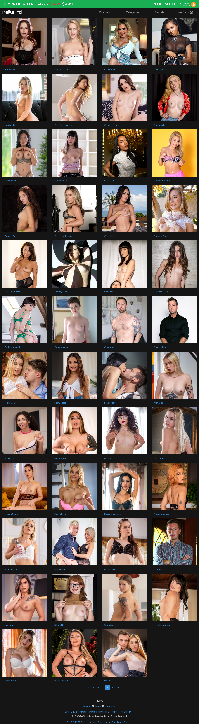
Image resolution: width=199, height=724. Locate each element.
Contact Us (110, 705)
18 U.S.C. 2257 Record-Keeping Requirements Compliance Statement (99, 722)
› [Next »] (129, 687)
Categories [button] (133, 12)
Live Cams (185, 12)
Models (159, 12)
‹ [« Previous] (69, 687)
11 (124, 687)
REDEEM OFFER (166, 4)
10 (118, 687)
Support (87, 705)
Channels (108, 12)
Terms (98, 705)
